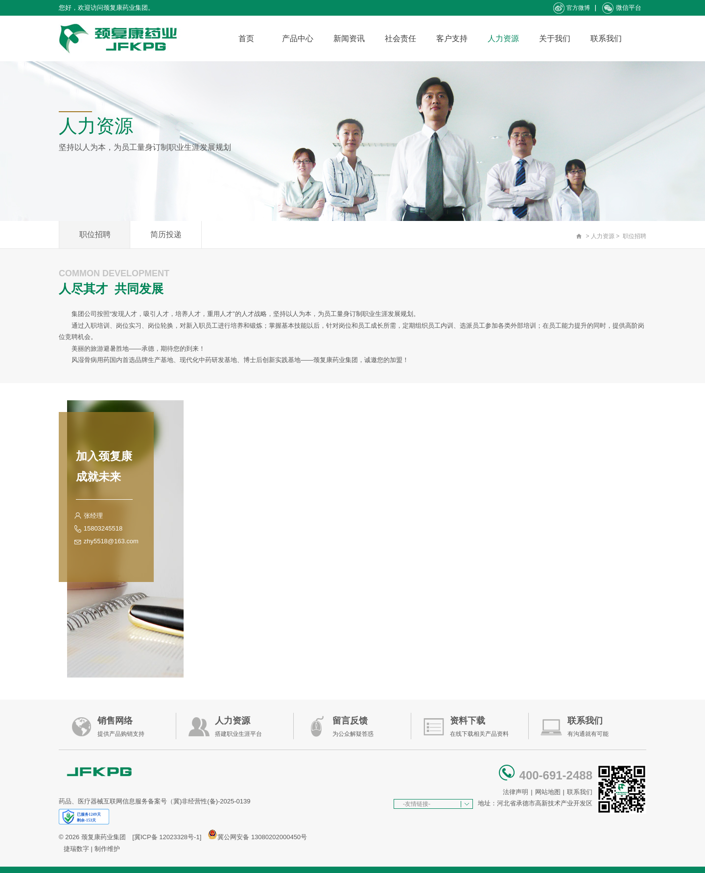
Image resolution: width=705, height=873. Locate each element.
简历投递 (166, 234)
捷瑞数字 (76, 848)
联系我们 (606, 38)
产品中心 (297, 38)
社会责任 (400, 38)
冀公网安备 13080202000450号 (262, 837)
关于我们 (554, 38)
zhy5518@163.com (111, 541)
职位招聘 (95, 234)
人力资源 (503, 38)
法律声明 (515, 792)
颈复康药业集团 (103, 837)
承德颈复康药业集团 (120, 38)
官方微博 (571, 8)
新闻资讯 (349, 38)
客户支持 (452, 38)
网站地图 (548, 792)
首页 (246, 38)
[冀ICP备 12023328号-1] (166, 837)
